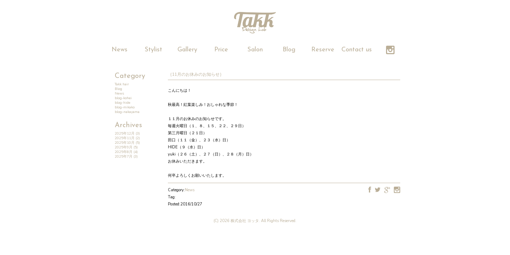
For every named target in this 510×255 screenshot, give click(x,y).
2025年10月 (125, 142)
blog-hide (122, 102)
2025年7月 (123, 156)
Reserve (322, 49)
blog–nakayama (127, 111)
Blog (289, 49)
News (120, 49)
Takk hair (122, 84)
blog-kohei (123, 98)
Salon (255, 49)
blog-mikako (125, 107)
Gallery (187, 49)
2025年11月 (125, 138)
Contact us (356, 49)
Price (221, 49)
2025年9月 (123, 147)
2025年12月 (125, 133)
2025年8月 (123, 151)
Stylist (153, 49)
